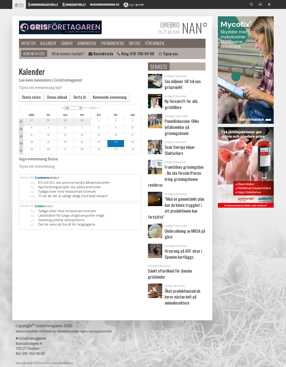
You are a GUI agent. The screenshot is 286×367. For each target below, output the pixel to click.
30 (21, 143)
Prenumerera (112, 43)
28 (20, 129)
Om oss (134, 43)
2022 (93, 108)
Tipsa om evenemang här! (40, 87)
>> (84, 108)
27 (21, 121)
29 (21, 136)
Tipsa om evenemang (37, 166)
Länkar (67, 43)
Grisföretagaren (60, 27)
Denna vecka (31, 97)
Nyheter (28, 43)
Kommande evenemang (110, 97)
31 (20, 150)
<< (62, 108)
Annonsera (86, 43)
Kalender (48, 43)
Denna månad (57, 97)
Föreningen (154, 43)
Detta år (80, 97)
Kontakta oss (34, 53)
